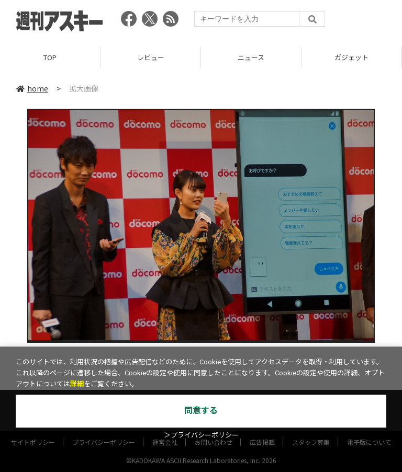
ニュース (251, 57)
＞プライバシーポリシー (201, 435)
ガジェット (351, 57)
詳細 (77, 384)
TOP (50, 57)
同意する (201, 411)
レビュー (150, 57)
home (32, 88)
